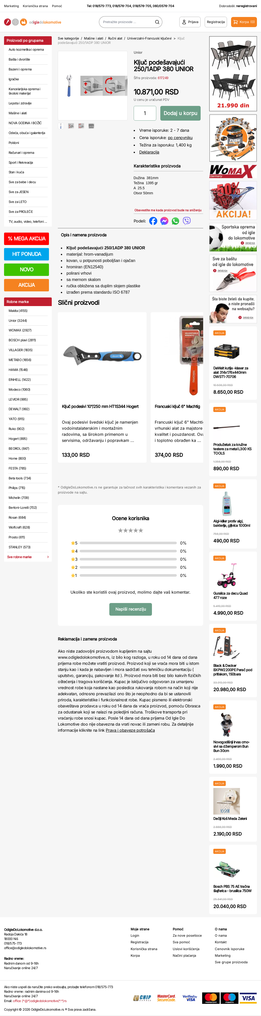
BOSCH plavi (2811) (22, 340)
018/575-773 (102, 6)
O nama (221, 935)
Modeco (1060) (19, 389)
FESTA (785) (17, 468)
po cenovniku (180, 137)
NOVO (26, 270)
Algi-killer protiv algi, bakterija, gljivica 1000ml (231, 523)
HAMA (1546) (18, 370)
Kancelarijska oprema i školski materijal (24, 91)
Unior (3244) (18, 320)
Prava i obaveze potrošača (130, 730)
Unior (138, 52)
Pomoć (57, 6)
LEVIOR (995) (18, 399)
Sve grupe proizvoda (231, 962)
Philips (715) (17, 488)
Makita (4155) (18, 311)
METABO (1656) (20, 360)
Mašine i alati (18, 113)
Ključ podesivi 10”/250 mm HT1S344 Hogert (100, 406)
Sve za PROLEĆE (21, 212)
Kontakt (221, 942)
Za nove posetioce (187, 935)
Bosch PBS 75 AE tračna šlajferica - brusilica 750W (232, 888)
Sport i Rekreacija (21, 162)
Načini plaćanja (184, 955)
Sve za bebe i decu (22, 182)
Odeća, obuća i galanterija (27, 133)
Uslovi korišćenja (186, 949)
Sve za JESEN (18, 192)
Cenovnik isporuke (230, 949)
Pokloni (14, 143)
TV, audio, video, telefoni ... (28, 221)
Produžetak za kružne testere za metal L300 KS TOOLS (232, 448)
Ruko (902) (17, 429)
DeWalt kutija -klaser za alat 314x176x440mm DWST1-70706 (230, 372)
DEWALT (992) (19, 409)
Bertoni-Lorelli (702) (23, 507)
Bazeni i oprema (20, 69)
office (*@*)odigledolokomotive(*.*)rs (39, 1001)
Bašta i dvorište (19, 59)
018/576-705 (142, 6)
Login (135, 935)
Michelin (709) (19, 498)
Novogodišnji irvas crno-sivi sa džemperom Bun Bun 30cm (231, 746)
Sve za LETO (18, 202)
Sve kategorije (68, 38)
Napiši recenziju (130, 609)
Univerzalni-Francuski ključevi (149, 38)
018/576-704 (121, 6)
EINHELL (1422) (20, 380)
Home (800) (17, 458)
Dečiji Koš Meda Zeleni (230, 818)
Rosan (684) (17, 517)
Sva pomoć (181, 942)
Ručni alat (115, 38)
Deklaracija (149, 152)
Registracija (139, 942)
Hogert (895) (18, 439)
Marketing (11, 6)
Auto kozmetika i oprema (26, 49)
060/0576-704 (163, 6)
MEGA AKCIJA (26, 239)
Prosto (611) (17, 537)
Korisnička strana (35, 6)
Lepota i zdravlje (20, 103)
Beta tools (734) (20, 478)
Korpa (135, 955)
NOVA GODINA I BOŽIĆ (25, 123)
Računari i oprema (21, 152)
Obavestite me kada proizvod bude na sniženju (167, 210)
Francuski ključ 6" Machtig (177, 406)
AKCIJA (26, 285)
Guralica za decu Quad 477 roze (230, 595)
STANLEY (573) (20, 547)
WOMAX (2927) (20, 330)
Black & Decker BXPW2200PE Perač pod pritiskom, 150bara (232, 669)
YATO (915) (17, 419)
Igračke (14, 79)
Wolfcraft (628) (19, 527)
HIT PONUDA (26, 254)
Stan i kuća (16, 172)
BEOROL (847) (19, 448)
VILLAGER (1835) (20, 350)
